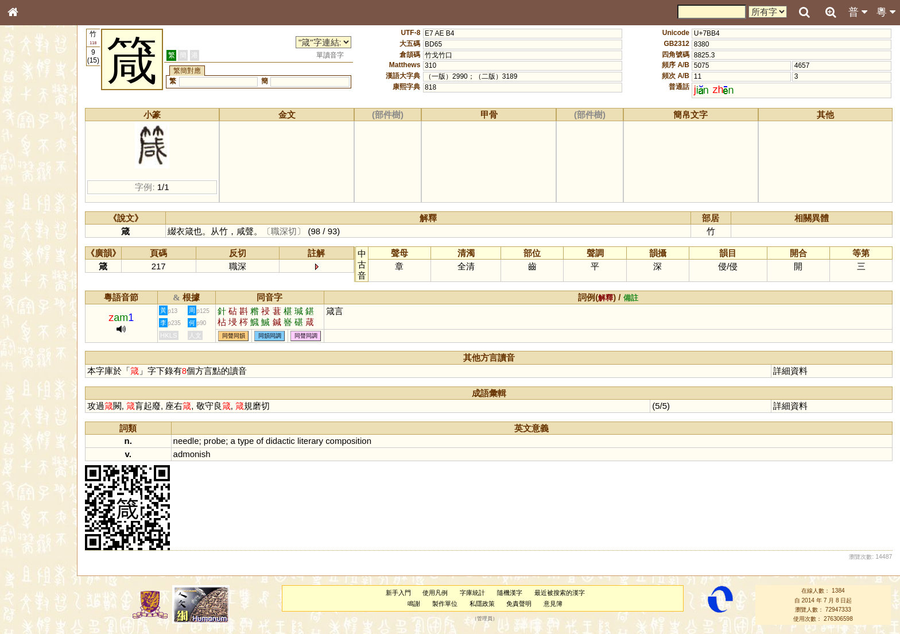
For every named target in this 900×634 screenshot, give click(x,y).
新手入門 (408, 592)
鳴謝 (423, 603)
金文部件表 (31, 187)
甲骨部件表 (31, 176)
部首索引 (28, 154)
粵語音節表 (31, 229)
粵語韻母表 (31, 251)
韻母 (39, 308)
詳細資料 (794, 371)
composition (370, 441)
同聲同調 (327, 336)
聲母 (23, 308)
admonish (213, 454)
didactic (302, 441)
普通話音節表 (35, 319)
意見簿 (562, 603)
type (267, 441)
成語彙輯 (28, 382)
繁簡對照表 (31, 393)
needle (208, 441)
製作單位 (454, 603)
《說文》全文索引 (41, 361)
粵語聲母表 (31, 239)
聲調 (54, 308)
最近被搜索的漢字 (569, 592)
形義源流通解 (35, 198)
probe (236, 441)
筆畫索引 (28, 165)
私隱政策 (492, 603)
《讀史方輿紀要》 (41, 372)
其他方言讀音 (35, 330)
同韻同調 (291, 336)
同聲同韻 (255, 336)
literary (332, 441)
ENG (50, 126)
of (281, 441)
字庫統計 (482, 592)
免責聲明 (529, 603)
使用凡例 (445, 592)
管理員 (494, 619)
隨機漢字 (519, 592)
